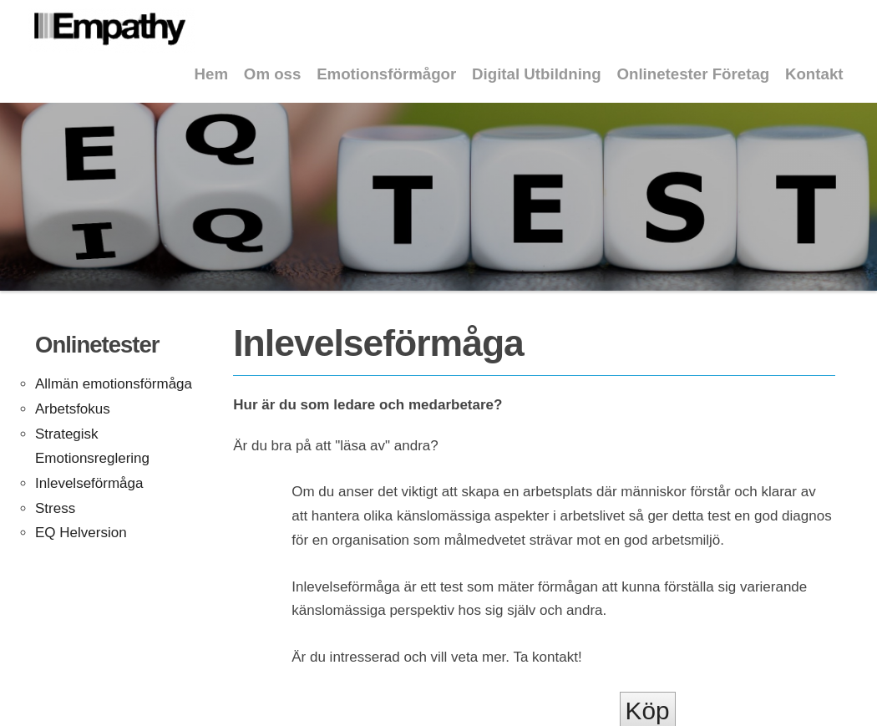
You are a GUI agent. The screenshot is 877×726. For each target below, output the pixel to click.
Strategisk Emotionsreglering (92, 446)
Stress (55, 508)
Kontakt (814, 74)
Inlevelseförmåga (89, 483)
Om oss (273, 74)
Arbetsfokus (72, 409)
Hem (212, 74)
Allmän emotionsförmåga (113, 384)
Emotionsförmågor (386, 74)
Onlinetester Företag (692, 74)
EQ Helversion (81, 533)
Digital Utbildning (536, 74)
